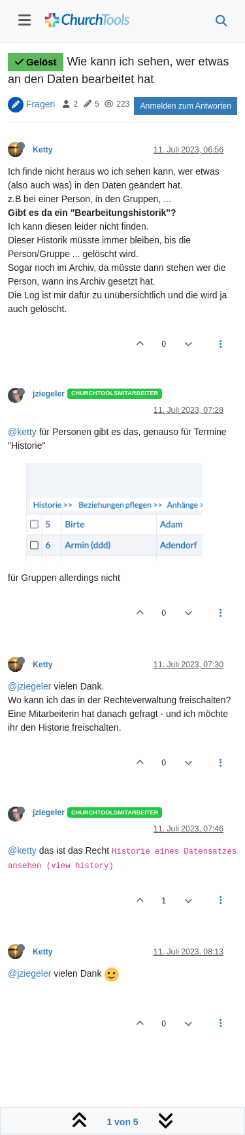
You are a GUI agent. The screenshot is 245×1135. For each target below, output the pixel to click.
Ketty (43, 149)
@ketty (22, 432)
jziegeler (49, 393)
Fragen (40, 103)
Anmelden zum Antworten (185, 106)
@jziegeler (29, 686)
